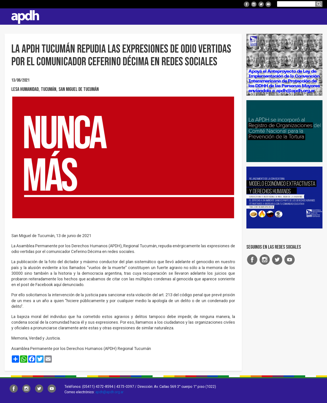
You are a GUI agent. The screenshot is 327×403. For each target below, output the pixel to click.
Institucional (143, 16)
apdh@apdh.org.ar (109, 392)
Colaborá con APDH (265, 16)
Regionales (173, 16)
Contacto (316, 16)
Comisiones (231, 16)
